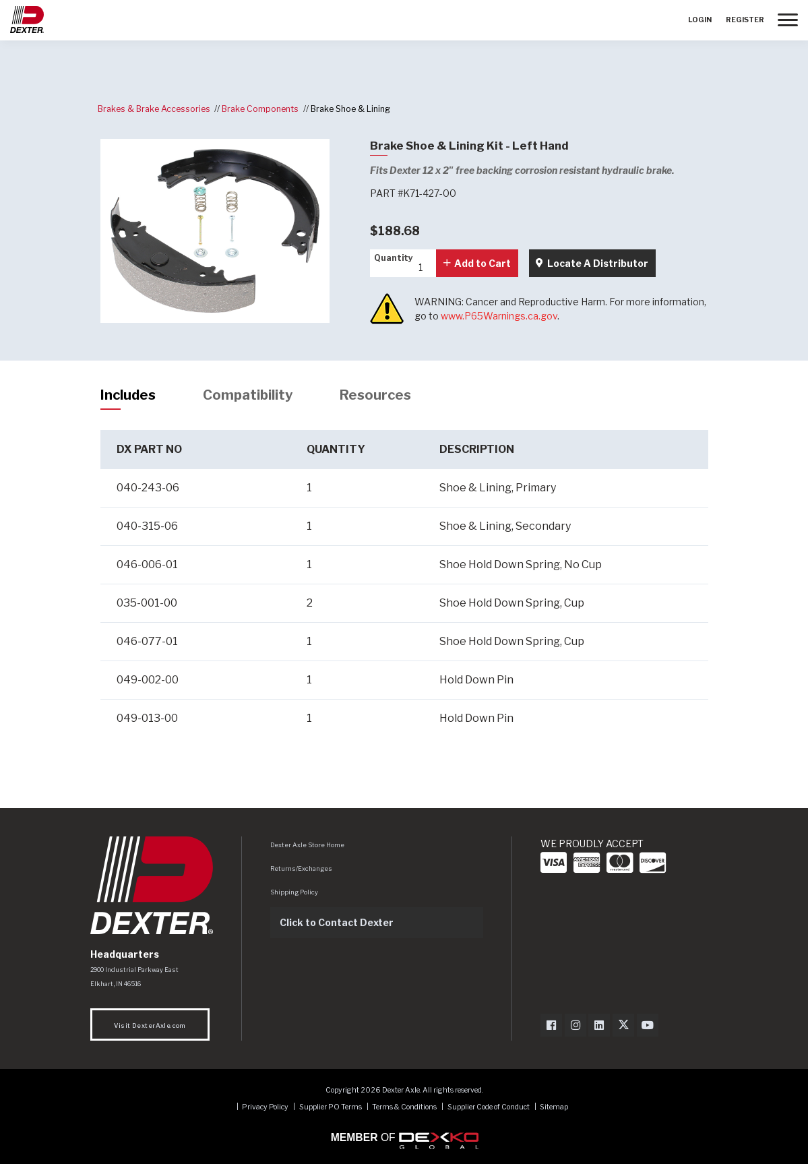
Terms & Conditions (404, 1107)
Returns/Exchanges (301, 868)
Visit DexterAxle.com (150, 1025)
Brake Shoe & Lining (350, 109)
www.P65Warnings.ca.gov (499, 315)
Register (745, 20)
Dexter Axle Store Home (307, 845)
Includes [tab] (128, 395)
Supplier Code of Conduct (489, 1107)
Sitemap (554, 1107)
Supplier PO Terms (330, 1107)
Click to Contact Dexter (337, 922)
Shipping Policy (294, 892)
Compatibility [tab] (247, 395)
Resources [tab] (375, 395)
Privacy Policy (265, 1107)
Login (700, 20)
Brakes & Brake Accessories (154, 109)
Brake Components (260, 109)
